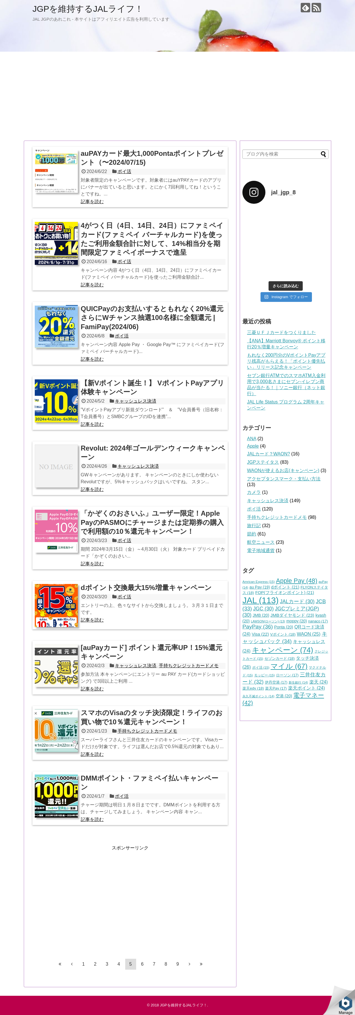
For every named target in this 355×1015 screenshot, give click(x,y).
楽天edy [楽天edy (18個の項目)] (253, 688)
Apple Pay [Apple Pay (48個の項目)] (296, 580)
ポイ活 (124, 171)
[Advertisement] (177, 96)
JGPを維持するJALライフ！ (87, 8)
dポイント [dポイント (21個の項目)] (285, 587)
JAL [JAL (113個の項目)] (260, 600)
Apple (253, 446)
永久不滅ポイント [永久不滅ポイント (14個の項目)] (258, 696)
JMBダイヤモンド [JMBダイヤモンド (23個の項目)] (292, 615)
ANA (251, 438)
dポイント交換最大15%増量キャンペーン (146, 587)
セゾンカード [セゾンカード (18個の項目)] (280, 658)
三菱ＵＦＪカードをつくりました (281, 332)
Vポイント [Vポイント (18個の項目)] (283, 634)
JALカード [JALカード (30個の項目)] (297, 601)
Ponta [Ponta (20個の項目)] (283, 627)
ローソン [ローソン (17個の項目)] (287, 675)
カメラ (254, 492)
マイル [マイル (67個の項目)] (289, 666)
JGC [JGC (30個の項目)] (263, 609)
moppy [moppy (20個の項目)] (296, 621)
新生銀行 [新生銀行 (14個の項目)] (298, 682)
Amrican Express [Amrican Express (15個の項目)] (258, 581)
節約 (251, 533)
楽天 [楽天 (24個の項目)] (318, 682)
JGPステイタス (263, 462)
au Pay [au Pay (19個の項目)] (260, 587)
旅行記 (254, 525)
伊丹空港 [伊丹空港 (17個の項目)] (276, 682)
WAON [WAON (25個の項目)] (308, 634)
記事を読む (92, 201)
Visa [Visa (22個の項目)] (260, 634)
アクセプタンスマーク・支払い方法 (284, 478)
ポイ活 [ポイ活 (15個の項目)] (260, 667)
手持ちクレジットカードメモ (189, 665)
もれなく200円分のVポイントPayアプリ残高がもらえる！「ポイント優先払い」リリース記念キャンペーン (286, 361)
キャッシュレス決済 (135, 401)
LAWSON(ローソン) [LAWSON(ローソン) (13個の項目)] (268, 621)
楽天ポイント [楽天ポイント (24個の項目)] (306, 688)
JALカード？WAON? (268, 453)
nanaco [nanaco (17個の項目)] (318, 621)
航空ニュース (261, 542)
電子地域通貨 (261, 550)
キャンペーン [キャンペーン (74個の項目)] (282, 650)
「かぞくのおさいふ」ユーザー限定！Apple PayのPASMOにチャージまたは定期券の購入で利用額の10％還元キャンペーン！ (152, 522)
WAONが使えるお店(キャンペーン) (283, 470)
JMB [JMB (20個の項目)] (261, 615)
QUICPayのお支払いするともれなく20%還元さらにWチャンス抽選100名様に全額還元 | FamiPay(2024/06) (152, 317)
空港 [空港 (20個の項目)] (284, 696)
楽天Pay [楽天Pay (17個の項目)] (276, 688)
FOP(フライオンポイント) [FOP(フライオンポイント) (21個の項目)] (284, 592)
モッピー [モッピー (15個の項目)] (264, 675)
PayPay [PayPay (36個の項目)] (257, 627)
